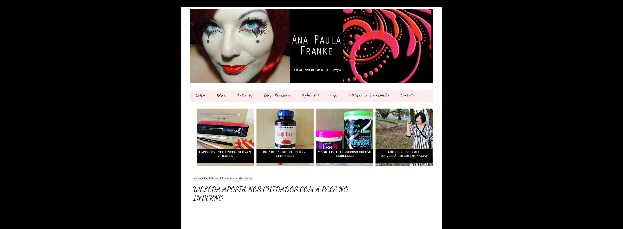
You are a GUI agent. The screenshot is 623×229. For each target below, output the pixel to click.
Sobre (221, 95)
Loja (334, 95)
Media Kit (310, 95)
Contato (407, 95)
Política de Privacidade (369, 95)
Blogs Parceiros (277, 95)
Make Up (244, 95)
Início (200, 95)
